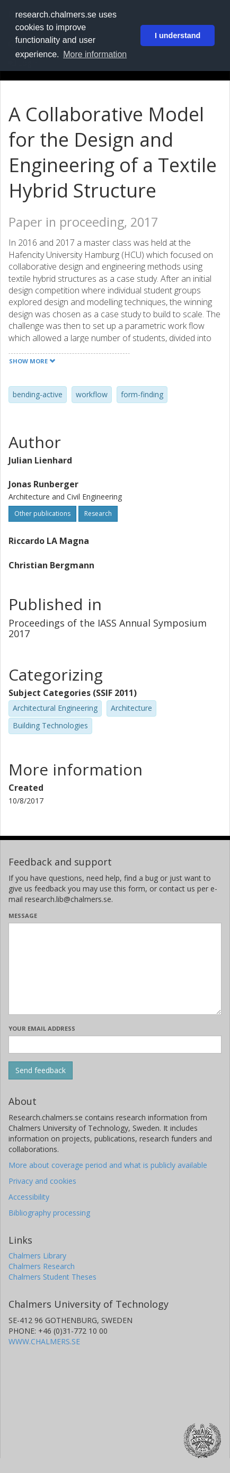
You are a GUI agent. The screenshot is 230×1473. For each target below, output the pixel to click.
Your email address (41, 1028)
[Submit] (40, 1070)
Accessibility (28, 1197)
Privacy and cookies (42, 1181)
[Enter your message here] (115, 969)
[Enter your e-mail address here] (115, 1044)
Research (98, 513)
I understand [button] (177, 35)
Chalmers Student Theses (52, 1277)
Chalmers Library (37, 1256)
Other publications (42, 513)
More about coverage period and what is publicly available (107, 1165)
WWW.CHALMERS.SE (44, 1341)
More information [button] (95, 54)
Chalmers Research (41, 1266)
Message (22, 915)
